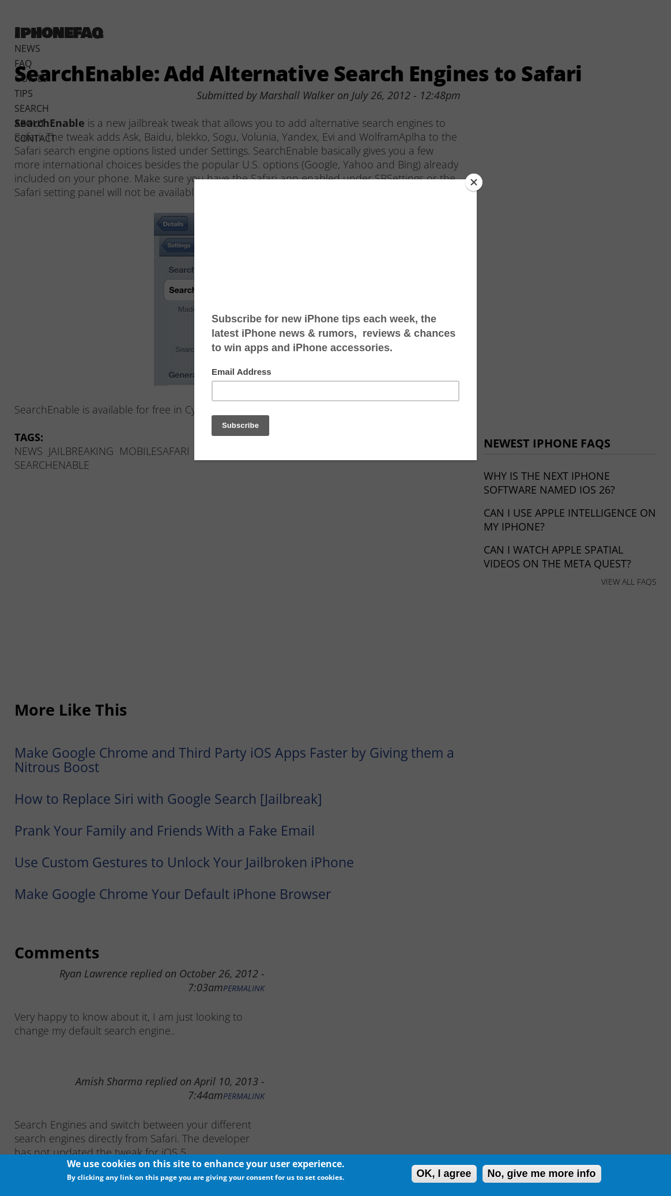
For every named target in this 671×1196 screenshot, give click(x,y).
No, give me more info (542, 1173)
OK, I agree (444, 1173)
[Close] (473, 182)
